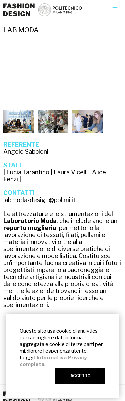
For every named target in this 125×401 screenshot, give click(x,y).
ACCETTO (80, 375)
